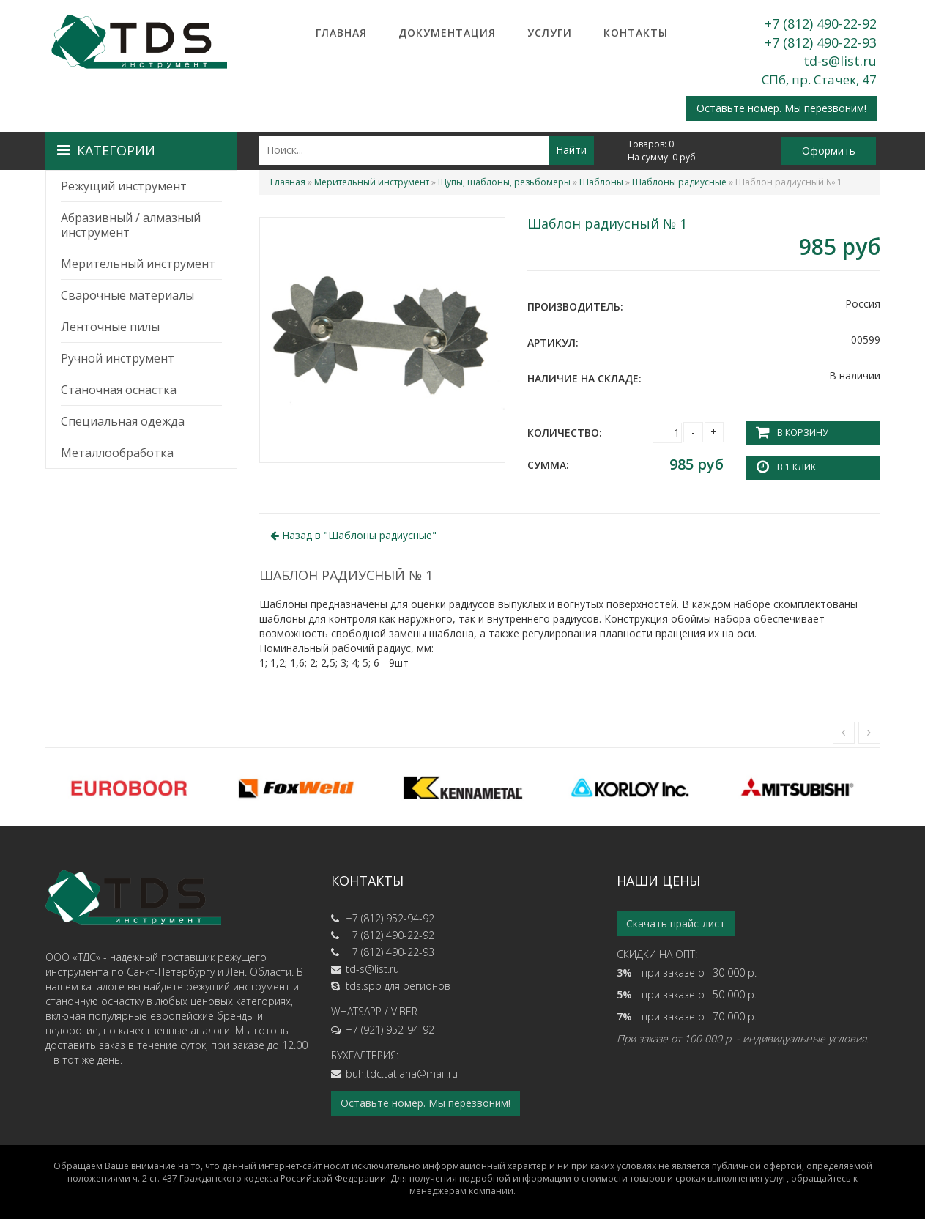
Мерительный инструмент (138, 264)
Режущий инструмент (124, 186)
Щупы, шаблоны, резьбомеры (504, 182)
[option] (128, 786)
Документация (447, 33)
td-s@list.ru (840, 61)
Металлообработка (117, 453)
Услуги (549, 33)
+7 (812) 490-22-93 (821, 42)
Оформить (828, 151)
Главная (341, 33)
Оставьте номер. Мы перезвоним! (781, 108)
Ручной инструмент (117, 358)
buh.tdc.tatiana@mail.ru (402, 1074)
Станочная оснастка (119, 390)
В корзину (802, 432)
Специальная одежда (123, 421)
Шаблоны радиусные (679, 182)
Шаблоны (601, 182)
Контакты (635, 33)
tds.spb (364, 986)
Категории (106, 150)
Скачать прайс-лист (675, 923)
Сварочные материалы (127, 295)
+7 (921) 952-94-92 (390, 1030)
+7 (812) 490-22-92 (821, 23)
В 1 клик (796, 467)
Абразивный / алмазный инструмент (131, 225)
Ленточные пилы (110, 327)
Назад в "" (353, 534)
